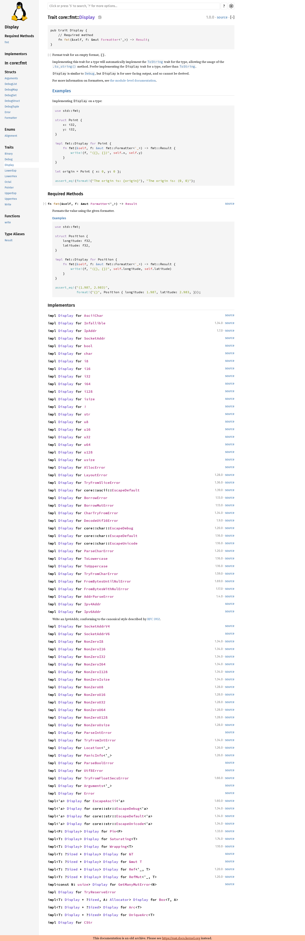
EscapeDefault (126, 490)
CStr (88, 922)
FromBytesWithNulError (106, 589)
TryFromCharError (101, 573)
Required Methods (19, 36)
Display (12, 27)
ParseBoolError (99, 763)
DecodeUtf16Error (101, 520)
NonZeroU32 (94, 702)
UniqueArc (138, 915)
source (222, 17)
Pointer (9, 187)
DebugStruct (12, 101)
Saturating (120, 839)
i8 (86, 361)
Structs (10, 72)
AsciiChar (93, 315)
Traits (9, 147)
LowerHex (11, 176)
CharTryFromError (101, 513)
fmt (7, 42)
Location (92, 748)
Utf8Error (93, 770)
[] (232, 17)
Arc (132, 907)
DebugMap (11, 89)
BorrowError (96, 498)
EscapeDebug (121, 528)
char (88, 353)
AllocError (94, 467)
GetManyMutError (134, 884)
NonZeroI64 (94, 664)
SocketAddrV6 (97, 634)
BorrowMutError (99, 505)
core (62, 17)
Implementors (16, 54)
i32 (87, 376)
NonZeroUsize (97, 725)
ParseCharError (99, 551)
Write (8, 204)
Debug (8, 159)
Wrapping (118, 846)
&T (131, 854)
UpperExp (10, 193)
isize (89, 399)
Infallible (94, 323)
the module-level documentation (133, 80)
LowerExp (10, 170)
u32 (87, 437)
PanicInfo (93, 755)
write (8, 222)
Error (8, 112)
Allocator (119, 899)
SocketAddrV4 (97, 626)
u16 (87, 429)
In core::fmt (16, 63)
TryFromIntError (100, 740)
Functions (12, 216)
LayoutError (96, 475)
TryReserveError (100, 892)
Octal (8, 182)
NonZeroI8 (93, 641)
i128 (88, 391)
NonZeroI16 (94, 649)
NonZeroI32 (94, 656)
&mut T (135, 861)
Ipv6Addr (92, 611)
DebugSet (11, 95)
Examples (61, 90)
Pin (113, 831)
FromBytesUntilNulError (107, 581)
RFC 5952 (153, 619)
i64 (87, 384)
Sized (72, 854)
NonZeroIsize (97, 679)
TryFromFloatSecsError (106, 778)
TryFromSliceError (102, 482)
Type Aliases (15, 234)
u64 (87, 444)
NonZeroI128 (96, 672)
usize (89, 460)
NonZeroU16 (94, 694)
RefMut (135, 877)
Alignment (11, 135)
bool (88, 346)
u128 (88, 452)
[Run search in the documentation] (134, 6)
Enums (10, 129)
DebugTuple (12, 106)
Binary (9, 153)
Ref (132, 869)
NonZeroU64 (94, 710)
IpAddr (90, 330)
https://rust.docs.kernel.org (181, 938)
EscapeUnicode (124, 543)
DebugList (11, 84)
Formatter (11, 118)
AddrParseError (99, 596)
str (87, 414)
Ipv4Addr (92, 604)
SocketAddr (94, 338)
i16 (87, 368)
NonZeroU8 (93, 687)
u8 (86, 422)
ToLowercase (96, 558)
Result (8, 240)
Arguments (11, 78)
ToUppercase (96, 566)
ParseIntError (98, 732)
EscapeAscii (104, 801)
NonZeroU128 (96, 717)
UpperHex (11, 199)
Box (162, 899)
